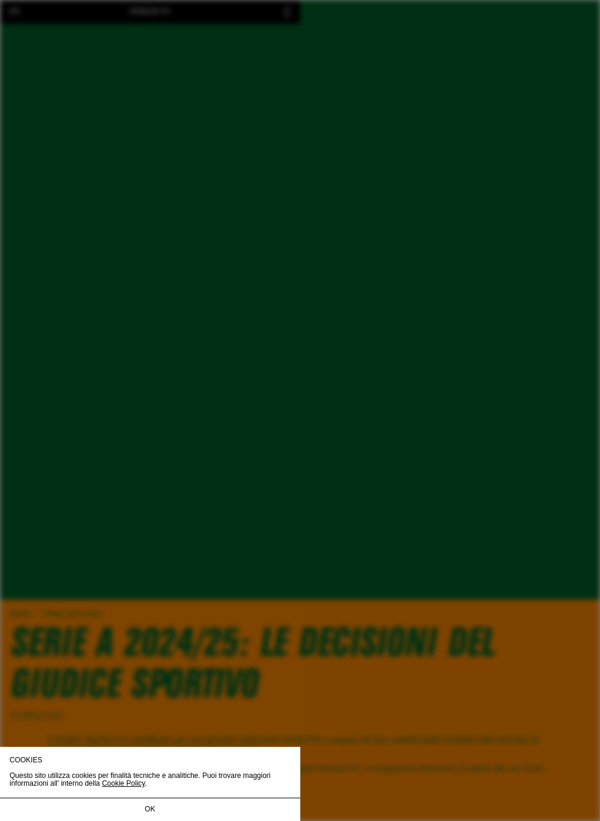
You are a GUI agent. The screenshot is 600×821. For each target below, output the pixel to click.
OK (150, 809)
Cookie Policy (123, 783)
